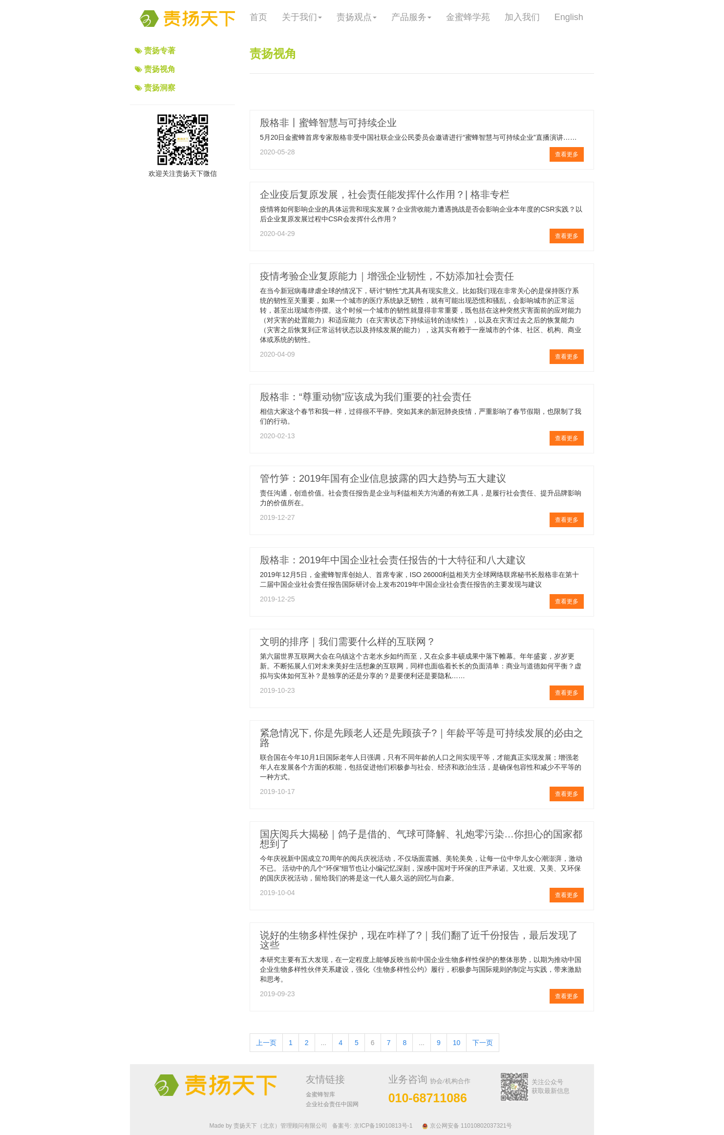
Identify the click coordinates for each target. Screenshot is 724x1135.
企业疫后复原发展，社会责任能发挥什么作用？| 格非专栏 (385, 194)
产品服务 (411, 17)
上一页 (266, 1043)
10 (457, 1043)
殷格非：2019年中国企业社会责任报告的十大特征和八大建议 (393, 560)
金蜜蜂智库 (320, 1094)
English (568, 17)
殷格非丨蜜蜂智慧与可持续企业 (328, 122)
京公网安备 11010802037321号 (467, 1125)
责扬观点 (357, 17)
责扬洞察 (159, 88)
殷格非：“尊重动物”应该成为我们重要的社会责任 (365, 396)
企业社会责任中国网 (332, 1104)
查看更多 (566, 154)
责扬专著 (159, 50)
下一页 (482, 1043)
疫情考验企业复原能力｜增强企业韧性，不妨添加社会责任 (387, 276)
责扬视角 (159, 69)
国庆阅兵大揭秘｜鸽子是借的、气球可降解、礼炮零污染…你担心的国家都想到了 (421, 839)
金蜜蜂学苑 (468, 17)
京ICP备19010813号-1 (383, 1125)
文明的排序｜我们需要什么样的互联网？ (348, 641)
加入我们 (522, 17)
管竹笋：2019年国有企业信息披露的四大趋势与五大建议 (383, 478)
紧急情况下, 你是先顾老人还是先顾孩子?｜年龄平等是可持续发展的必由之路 (421, 738)
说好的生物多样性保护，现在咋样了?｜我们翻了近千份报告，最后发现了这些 (419, 940)
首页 (258, 17)
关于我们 (302, 17)
